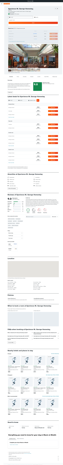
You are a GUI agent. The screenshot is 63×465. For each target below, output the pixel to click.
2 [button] (22, 26)
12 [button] (29, 28)
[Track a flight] (1, 18)
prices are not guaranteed (27, 453)
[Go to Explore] (1, 16)
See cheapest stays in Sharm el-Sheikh (52, 374)
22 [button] (20, 33)
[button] (62, 1)
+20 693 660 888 (11, 12)
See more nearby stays (55, 353)
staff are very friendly (11, 218)
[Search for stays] (1, 9)
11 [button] (27, 28)
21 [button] (17, 33)
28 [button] (17, 36)
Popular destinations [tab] (20, 438)
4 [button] (27, 26)
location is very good (15, 225)
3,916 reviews (16, 13)
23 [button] (22, 33)
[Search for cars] (1, 11)
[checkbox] (13, 245)
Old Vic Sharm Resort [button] (37, 366)
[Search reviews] (38, 216)
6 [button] (15, 28)
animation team (10, 227)
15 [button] (20, 31)
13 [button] (15, 31)
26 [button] (29, 33)
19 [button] (29, 31)
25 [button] (27, 33)
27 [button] (15, 36)
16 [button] (22, 31)
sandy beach (10, 221)
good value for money (11, 223)
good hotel (14, 221)
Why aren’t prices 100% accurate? (34, 460)
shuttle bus (17, 223)
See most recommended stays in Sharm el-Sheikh (50, 396)
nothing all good (20, 221)
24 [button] (33, 36)
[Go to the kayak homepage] (7, 3)
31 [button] (33, 38)
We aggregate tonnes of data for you (34, 458)
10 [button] (33, 31)
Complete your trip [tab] (12, 438)
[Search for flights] (1, 7)
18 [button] (27, 31)
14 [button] (17, 31)
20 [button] (15, 33)
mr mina (9, 225)
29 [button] (20, 36)
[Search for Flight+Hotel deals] (1, 13)
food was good (18, 218)
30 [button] (22, 36)
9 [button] (22, 28)
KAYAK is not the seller (34, 456)
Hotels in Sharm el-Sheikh (14, 444)
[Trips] (1, 23)
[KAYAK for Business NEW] (1, 20)
